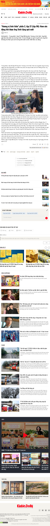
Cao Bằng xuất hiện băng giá (27, 388)
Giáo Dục (32, 17)
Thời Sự (5, 17)
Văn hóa (3, 23)
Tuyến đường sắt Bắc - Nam (19, 213)
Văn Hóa (40, 17)
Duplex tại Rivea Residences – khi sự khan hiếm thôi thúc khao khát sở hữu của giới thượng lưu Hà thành (12, 497)
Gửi (46, 242)
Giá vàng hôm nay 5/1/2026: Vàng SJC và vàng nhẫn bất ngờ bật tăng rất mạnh (11, 265)
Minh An (6, 32)
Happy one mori (27, 164)
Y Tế (28, 17)
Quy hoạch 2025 (6, 213)
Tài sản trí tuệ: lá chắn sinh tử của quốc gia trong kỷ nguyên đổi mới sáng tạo (16, 203)
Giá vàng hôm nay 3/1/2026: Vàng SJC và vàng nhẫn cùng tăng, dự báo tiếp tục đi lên (37, 265)
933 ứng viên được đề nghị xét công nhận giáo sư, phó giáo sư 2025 (14, 175)
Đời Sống (36, 17)
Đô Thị (13, 17)
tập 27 (32, 151)
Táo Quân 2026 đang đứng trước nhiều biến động (32, 276)
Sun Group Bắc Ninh (23, 158)
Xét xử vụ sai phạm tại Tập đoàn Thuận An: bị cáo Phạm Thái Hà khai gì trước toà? (17, 196)
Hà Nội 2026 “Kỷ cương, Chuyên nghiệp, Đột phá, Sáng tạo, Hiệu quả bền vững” (10, 467)
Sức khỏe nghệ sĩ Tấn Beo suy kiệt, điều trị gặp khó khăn (33, 290)
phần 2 (28, 151)
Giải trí (6, 23)
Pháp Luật (45, 17)
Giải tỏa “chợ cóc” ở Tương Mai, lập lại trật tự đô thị (33, 362)
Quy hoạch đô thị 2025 (32, 213)
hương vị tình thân (21, 151)
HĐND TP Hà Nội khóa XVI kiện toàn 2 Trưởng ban (14, 450)
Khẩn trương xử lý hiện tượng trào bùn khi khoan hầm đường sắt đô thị (15, 182)
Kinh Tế (9, 17)
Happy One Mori (28, 162)
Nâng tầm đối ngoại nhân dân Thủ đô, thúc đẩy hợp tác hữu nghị (31, 468)
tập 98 (37, 151)
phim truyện (12, 151)
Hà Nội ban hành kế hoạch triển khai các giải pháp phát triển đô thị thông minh (17, 189)
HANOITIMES (3, 9)
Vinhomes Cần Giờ (28, 160)
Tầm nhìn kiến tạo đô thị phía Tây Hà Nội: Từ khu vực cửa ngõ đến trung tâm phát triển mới (37, 497)
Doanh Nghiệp (18, 17)
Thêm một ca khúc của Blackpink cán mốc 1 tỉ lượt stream (34, 331)
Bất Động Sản (24, 17)
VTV (8, 151)
